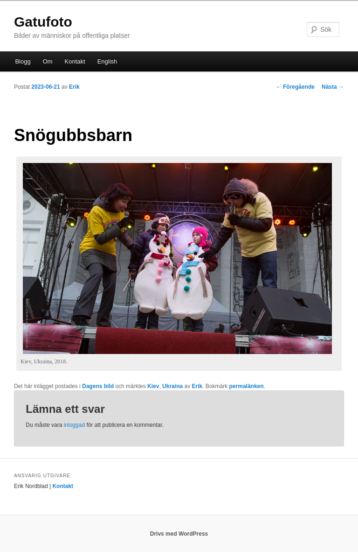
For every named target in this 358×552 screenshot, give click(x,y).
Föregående (295, 87)
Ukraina (172, 386)
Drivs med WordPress (179, 534)
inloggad (74, 425)
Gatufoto (43, 21)
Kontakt (75, 61)
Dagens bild (98, 386)
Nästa (333, 87)
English (107, 61)
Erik (74, 87)
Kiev (153, 386)
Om (48, 61)
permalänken (246, 386)
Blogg (22, 61)
